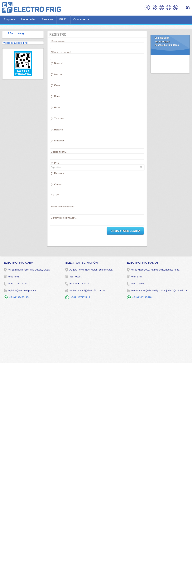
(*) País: (55, 162)
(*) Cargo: (56, 85)
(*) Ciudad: (56, 184)
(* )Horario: (57, 129)
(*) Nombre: (57, 63)
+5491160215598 (142, 297)
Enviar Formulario (125, 230)
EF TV (63, 19)
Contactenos (81, 19)
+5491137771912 (80, 297)
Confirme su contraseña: (64, 217)
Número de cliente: (61, 52)
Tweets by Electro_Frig (14, 42)
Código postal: (58, 151)
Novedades (28, 19)
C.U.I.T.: (55, 195)
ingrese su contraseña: (63, 206)
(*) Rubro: (56, 96)
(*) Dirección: (58, 140)
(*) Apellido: (57, 74)
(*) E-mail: (56, 107)
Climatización (162, 38)
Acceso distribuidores (167, 45)
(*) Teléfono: (58, 118)
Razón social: (58, 40)
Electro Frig (16, 33)
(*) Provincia (57, 173)
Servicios (47, 19)
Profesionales (162, 41)
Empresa (9, 19)
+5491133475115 (19, 297)
